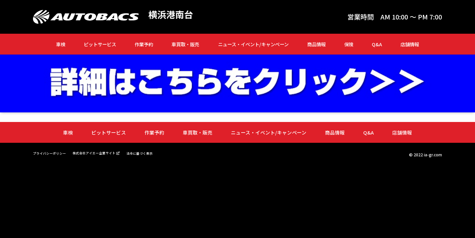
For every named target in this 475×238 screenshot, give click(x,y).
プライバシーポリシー (53, 152)
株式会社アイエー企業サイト (104, 152)
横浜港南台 (173, 15)
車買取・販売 (185, 44)
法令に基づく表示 (158, 152)
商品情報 (316, 44)
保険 (348, 44)
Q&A (377, 44)
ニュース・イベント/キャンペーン (253, 44)
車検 (60, 44)
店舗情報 (409, 44)
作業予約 (144, 44)
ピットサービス (100, 44)
